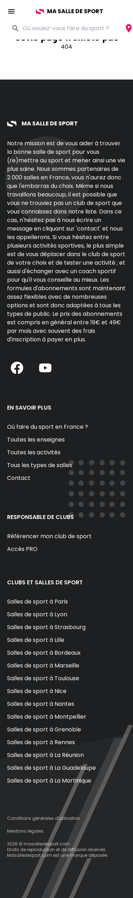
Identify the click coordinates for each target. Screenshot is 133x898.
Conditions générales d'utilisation (43, 818)
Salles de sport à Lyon (37, 614)
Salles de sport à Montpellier (46, 717)
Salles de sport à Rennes (41, 742)
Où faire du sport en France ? (47, 427)
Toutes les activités (33, 452)
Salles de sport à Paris (37, 601)
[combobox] (74, 28)
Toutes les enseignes (36, 440)
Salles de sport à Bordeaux (44, 653)
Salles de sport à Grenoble (44, 729)
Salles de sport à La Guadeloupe (51, 768)
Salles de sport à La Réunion (45, 755)
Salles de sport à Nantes (40, 704)
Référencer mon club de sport (49, 536)
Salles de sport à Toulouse (43, 678)
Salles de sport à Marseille (43, 665)
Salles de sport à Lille (35, 640)
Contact (18, 478)
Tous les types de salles (39, 465)
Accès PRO (22, 549)
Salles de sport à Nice (36, 691)
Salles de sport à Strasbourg (46, 627)
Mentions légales (25, 831)
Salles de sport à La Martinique (49, 781)
